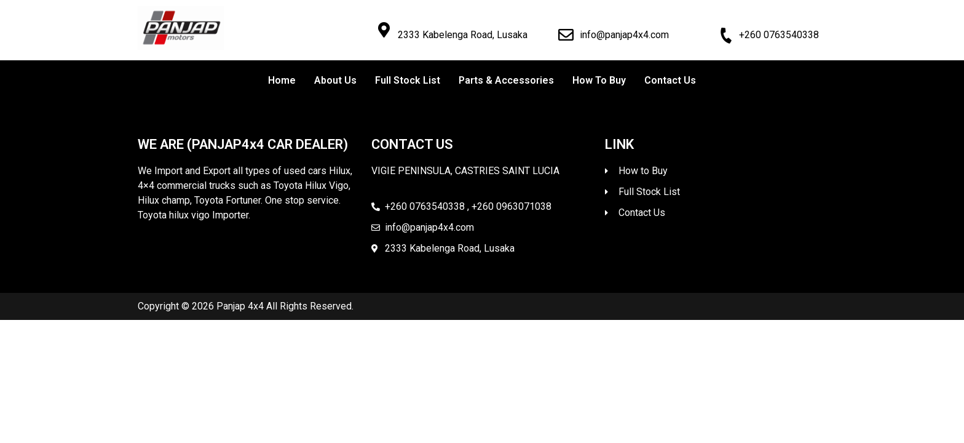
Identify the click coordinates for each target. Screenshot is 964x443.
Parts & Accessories (506, 80)
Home (282, 80)
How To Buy (599, 80)
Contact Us (670, 80)
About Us (335, 80)
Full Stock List (407, 80)
